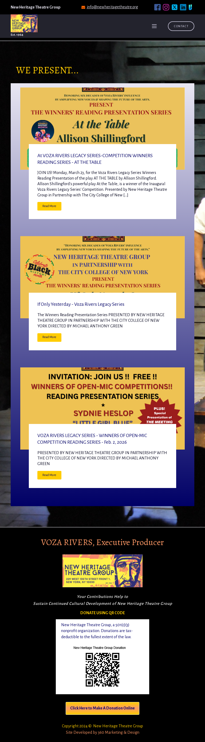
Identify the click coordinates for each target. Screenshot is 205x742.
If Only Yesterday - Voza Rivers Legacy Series (80, 304)
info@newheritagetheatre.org (112, 7)
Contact (181, 26)
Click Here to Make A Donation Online (102, 708)
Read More (49, 206)
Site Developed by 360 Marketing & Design (102, 732)
